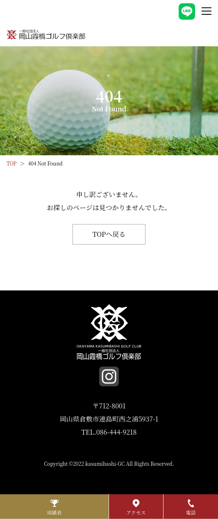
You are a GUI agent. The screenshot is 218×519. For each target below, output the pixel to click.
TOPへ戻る (109, 234)
